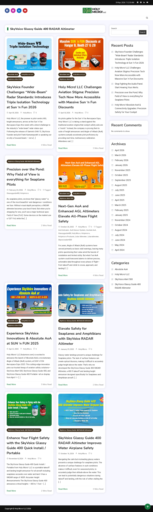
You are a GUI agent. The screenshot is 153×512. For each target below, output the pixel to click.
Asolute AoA (91, 230)
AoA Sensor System (77, 230)
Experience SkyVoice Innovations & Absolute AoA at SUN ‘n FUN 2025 (29, 338)
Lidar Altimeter (81, 237)
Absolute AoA (13, 74)
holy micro (76, 233)
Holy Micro (27, 113)
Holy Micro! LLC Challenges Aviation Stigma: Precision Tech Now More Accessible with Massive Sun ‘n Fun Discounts (80, 97)
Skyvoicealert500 (65, 240)
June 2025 (120, 195)
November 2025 (122, 170)
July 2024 (119, 235)
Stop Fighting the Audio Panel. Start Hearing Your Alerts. (129, 86)
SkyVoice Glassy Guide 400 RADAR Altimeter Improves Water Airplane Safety (80, 443)
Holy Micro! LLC (27, 74)
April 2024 (119, 250)
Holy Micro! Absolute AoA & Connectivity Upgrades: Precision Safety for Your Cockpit (130, 108)
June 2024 (120, 240)
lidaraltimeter (93, 237)
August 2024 (121, 230)
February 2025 (121, 210)
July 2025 (119, 190)
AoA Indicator (63, 230)
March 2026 (120, 155)
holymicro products (66, 237)
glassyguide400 (13, 193)
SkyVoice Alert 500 (15, 79)
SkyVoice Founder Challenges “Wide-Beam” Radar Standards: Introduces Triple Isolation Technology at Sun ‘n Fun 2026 (29, 97)
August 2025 (121, 185)
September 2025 (123, 180)
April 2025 (119, 200)
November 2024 (122, 220)
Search (114, 28)
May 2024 (119, 245)
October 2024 (121, 225)
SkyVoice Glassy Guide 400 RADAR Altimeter (24, 161)
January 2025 (121, 215)
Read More (11, 145)
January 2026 (121, 165)
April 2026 (119, 150)
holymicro (24, 193)
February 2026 (121, 160)
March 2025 (120, 205)
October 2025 (121, 175)
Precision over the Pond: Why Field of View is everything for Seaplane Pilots (129, 96)
